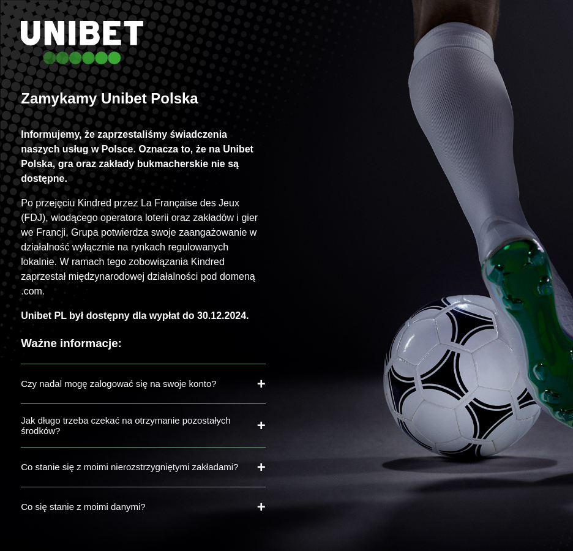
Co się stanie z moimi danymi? (83, 506)
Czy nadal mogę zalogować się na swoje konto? (118, 383)
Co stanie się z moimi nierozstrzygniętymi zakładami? (129, 467)
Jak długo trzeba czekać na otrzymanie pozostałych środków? (126, 425)
